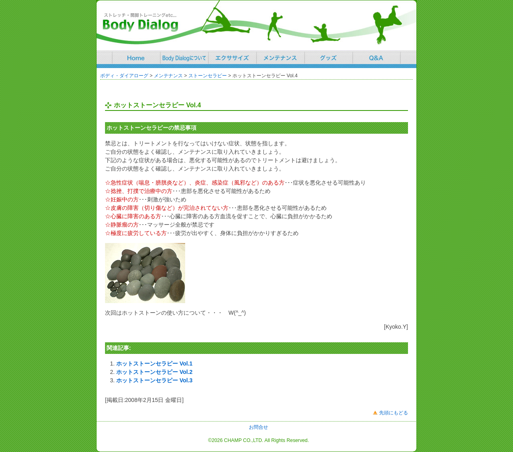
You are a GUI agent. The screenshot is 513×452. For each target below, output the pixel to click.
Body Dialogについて (184, 57)
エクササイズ (232, 57)
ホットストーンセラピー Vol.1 (154, 363)
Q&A (377, 57)
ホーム (136, 57)
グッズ (329, 57)
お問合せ (258, 427)
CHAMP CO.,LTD (243, 440)
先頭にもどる (393, 413)
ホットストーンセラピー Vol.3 (154, 380)
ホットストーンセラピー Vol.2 (154, 372)
